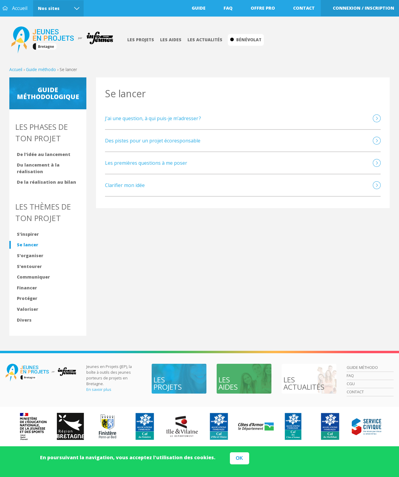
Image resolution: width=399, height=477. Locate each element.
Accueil (19, 8)
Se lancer (27, 245)
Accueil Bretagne (65, 40)
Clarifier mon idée (125, 185)
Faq (228, 8)
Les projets (140, 39)
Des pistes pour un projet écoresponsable (152, 140)
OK (239, 460)
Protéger (27, 298)
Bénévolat (245, 39)
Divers (24, 320)
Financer (27, 288)
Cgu (351, 383)
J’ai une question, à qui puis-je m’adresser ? (153, 118)
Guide (199, 8)
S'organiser (30, 255)
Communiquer (33, 277)
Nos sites (49, 8)
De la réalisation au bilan (46, 182)
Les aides (170, 39)
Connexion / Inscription (363, 8)
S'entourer (29, 266)
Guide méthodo (41, 69)
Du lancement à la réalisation (38, 168)
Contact (304, 8)
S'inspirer (28, 234)
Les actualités (204, 39)
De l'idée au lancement (43, 154)
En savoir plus (98, 389)
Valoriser (27, 309)
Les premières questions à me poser (146, 163)
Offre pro (263, 8)
